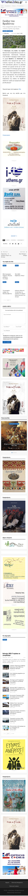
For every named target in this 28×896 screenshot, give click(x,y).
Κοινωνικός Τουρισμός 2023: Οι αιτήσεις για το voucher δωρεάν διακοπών (17, 697)
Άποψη (4, 265)
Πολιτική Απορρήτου (17, 882)
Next (8, 300)
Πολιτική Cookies (14, 886)
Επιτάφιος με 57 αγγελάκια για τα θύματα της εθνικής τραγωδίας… (17, 681)
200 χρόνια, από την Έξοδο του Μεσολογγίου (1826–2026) (14, 444)
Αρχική (7, 882)
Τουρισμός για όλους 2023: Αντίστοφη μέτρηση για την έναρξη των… (17, 720)
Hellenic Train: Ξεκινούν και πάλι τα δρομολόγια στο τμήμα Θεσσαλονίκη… (17, 704)
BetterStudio (18, 892)
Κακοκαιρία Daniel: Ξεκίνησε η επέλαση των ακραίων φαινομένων (17, 712)
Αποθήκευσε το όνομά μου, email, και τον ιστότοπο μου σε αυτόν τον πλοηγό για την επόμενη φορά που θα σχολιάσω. (12, 337)
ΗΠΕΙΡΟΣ (7, 240)
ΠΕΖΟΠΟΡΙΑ (13, 240)
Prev (4, 300)
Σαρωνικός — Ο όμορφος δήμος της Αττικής (6, 255)
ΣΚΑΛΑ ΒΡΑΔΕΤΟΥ (20, 240)
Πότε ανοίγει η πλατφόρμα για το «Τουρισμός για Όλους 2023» (17, 728)
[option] (14, 436)
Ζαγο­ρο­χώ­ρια (6, 135)
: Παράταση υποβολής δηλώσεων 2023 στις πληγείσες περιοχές (17, 667)
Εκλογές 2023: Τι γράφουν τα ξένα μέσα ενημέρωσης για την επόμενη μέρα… (17, 689)
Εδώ (20, 89)
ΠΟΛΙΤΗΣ (4, 639)
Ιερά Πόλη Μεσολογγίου (14, 423)
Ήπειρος (17, 282)
